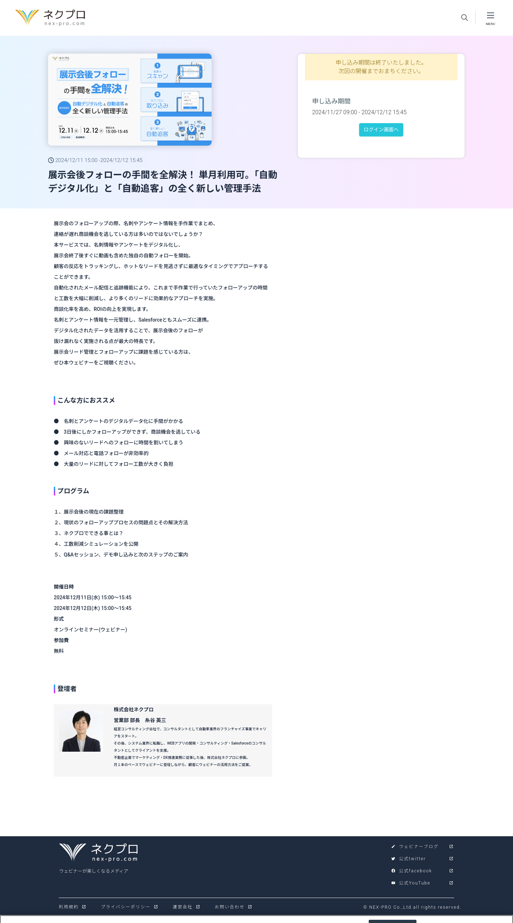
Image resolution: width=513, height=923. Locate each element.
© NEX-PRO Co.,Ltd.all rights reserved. (412, 907)
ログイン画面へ (381, 129)
